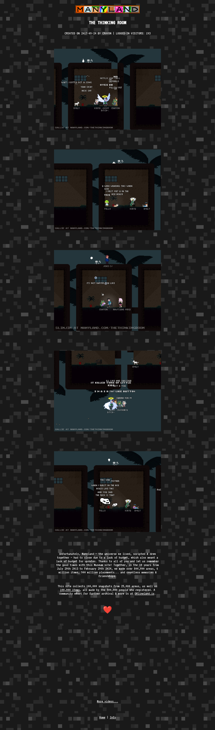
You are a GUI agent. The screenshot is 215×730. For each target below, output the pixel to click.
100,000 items (70, 590)
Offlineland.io (144, 593)
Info (113, 717)
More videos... (107, 701)
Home (102, 717)
